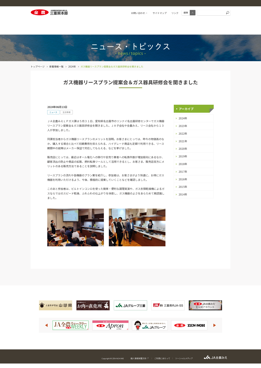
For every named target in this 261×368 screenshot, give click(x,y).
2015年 (183, 187)
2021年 (183, 141)
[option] (71, 325)
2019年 (183, 156)
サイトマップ (160, 13)
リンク (174, 13)
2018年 (183, 164)
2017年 (183, 172)
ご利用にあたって (162, 358)
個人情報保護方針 (138, 358)
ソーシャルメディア (184, 358)
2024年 (72, 66)
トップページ (38, 66)
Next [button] (214, 325)
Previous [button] (46, 325)
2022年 (183, 133)
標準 (185, 12)
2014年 (183, 194)
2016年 (183, 179)
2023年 (183, 126)
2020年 (183, 149)
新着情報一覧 (56, 66)
